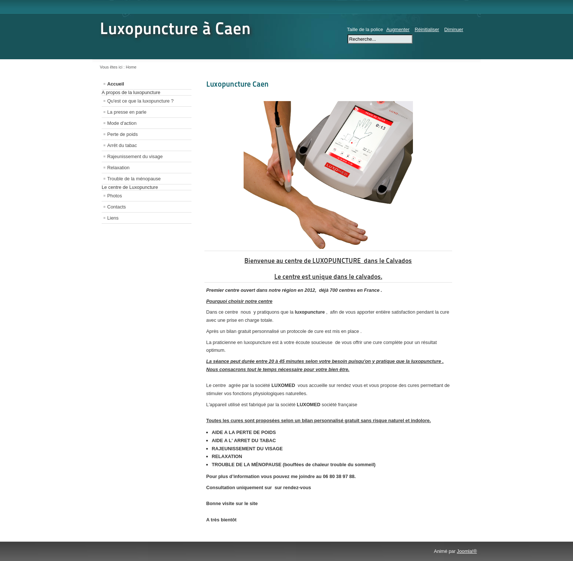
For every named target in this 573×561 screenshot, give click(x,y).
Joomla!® (467, 551)
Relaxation (118, 167)
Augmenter (398, 29)
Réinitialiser (427, 29)
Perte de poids (122, 134)
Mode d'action (121, 123)
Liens (113, 218)
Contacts (116, 207)
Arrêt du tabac (122, 145)
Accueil (115, 84)
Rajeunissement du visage (135, 156)
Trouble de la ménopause (134, 178)
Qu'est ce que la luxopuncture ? (140, 101)
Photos (114, 195)
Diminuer (453, 29)
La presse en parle (126, 112)
